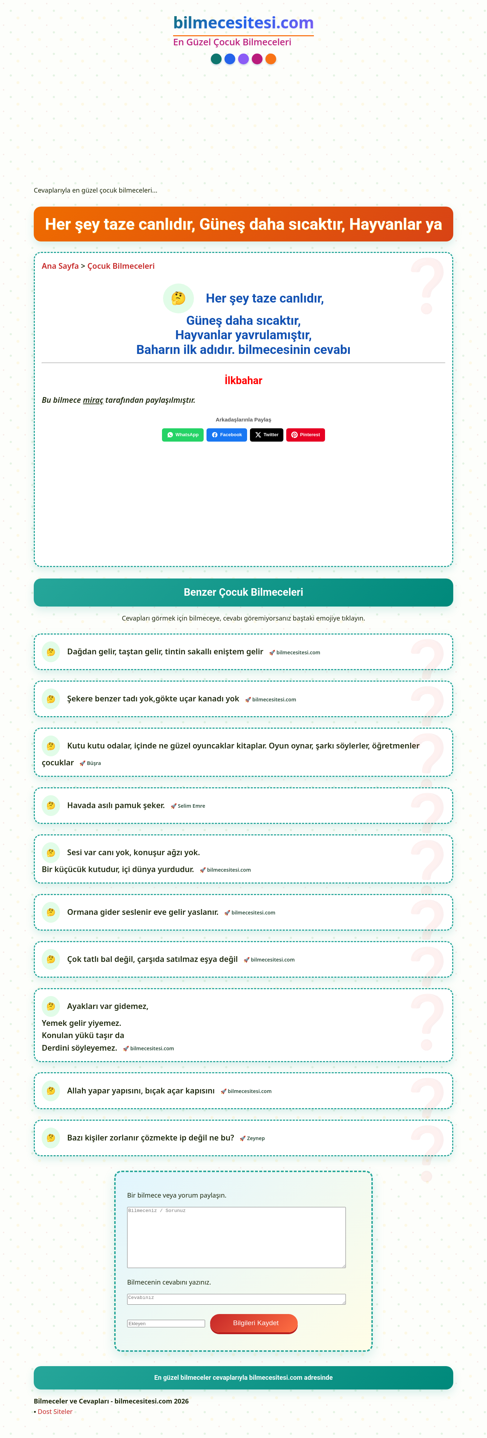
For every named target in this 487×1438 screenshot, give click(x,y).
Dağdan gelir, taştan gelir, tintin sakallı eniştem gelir (166, 652)
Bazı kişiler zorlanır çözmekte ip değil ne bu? (151, 1146)
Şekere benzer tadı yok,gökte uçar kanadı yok (155, 700)
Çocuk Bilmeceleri (121, 266)
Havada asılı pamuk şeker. (117, 808)
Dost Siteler (55, 1420)
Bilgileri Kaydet (254, 1332)
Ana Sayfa (60, 266)
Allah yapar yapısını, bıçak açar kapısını (142, 1098)
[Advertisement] (243, 128)
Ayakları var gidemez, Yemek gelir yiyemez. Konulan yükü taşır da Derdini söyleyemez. (95, 1034)
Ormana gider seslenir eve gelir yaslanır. (143, 917)
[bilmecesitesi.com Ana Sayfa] (243, 31)
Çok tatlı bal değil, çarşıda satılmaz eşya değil (153, 965)
